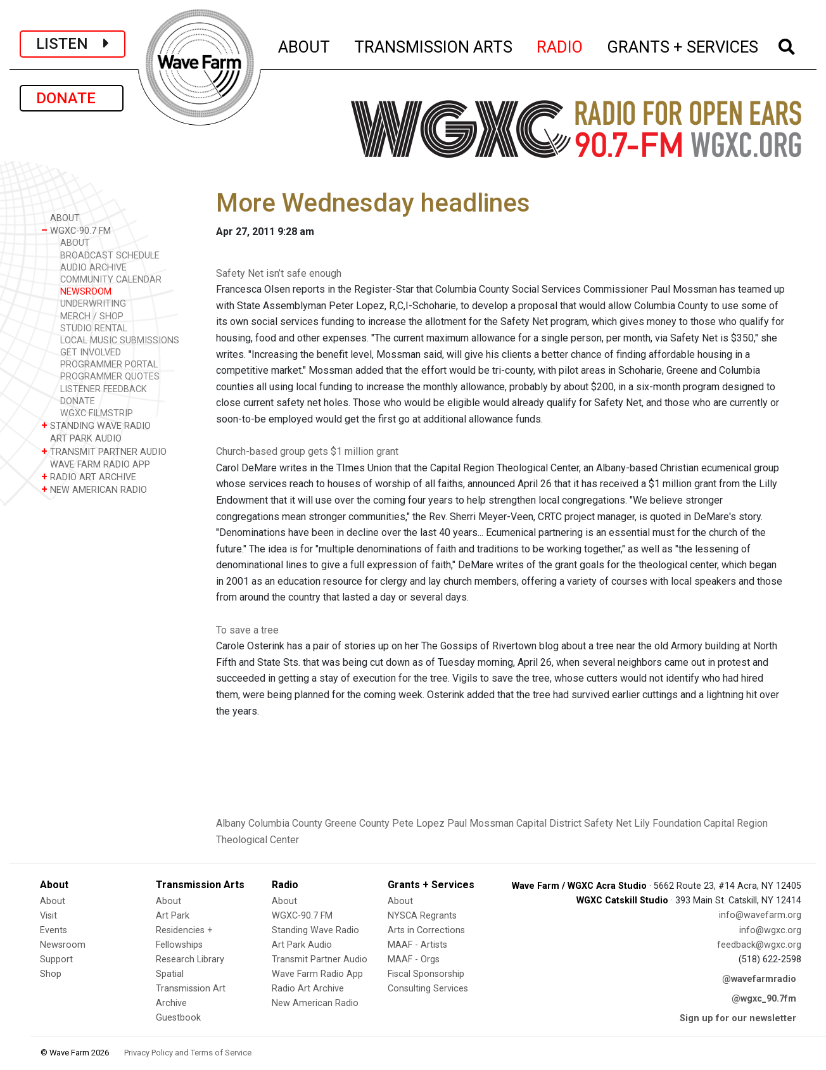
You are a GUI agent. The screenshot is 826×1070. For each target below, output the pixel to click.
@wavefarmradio (759, 979)
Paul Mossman (480, 823)
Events (53, 930)
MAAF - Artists (417, 944)
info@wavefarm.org (760, 915)
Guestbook (178, 1017)
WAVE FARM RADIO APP (95, 464)
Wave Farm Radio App (317, 974)
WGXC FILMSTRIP (96, 413)
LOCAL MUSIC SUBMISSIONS (119, 340)
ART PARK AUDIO (81, 438)
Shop (50, 974)
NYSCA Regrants (422, 915)
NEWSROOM (85, 291)
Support (56, 959)
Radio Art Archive (308, 988)
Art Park (172, 915)
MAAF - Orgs (414, 959)
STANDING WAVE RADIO (96, 425)
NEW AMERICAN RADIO (94, 489)
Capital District (548, 823)
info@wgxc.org (770, 930)
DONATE (71, 98)
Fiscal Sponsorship (426, 974)
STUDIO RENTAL (93, 328)
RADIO (560, 45)
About (52, 901)
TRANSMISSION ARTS (434, 45)
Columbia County (285, 823)
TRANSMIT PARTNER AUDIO (104, 451)
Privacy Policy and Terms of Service (187, 1052)
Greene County (357, 823)
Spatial (170, 974)
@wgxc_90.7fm (764, 998)
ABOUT (304, 45)
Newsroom (63, 944)
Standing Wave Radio (315, 930)
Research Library (190, 959)
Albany (231, 823)
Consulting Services (428, 988)
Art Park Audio (302, 944)
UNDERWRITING (93, 303)
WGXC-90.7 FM (76, 230)
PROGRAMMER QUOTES (110, 376)
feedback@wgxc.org (759, 944)
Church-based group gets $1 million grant (307, 451)
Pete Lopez (418, 823)
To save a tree (247, 630)
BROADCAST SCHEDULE (110, 255)
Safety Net (608, 823)
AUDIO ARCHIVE (93, 267)
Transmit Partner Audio (319, 959)
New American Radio (315, 1003)
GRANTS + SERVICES (683, 45)
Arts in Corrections (426, 930)
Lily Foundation (667, 823)
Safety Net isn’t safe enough (278, 273)
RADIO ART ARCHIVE (88, 477)
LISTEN (72, 44)
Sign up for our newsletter (738, 1018)
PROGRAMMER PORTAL (109, 364)
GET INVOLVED (90, 352)
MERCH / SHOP (92, 316)
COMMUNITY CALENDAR (111, 279)
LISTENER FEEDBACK (103, 389)
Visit (48, 915)
